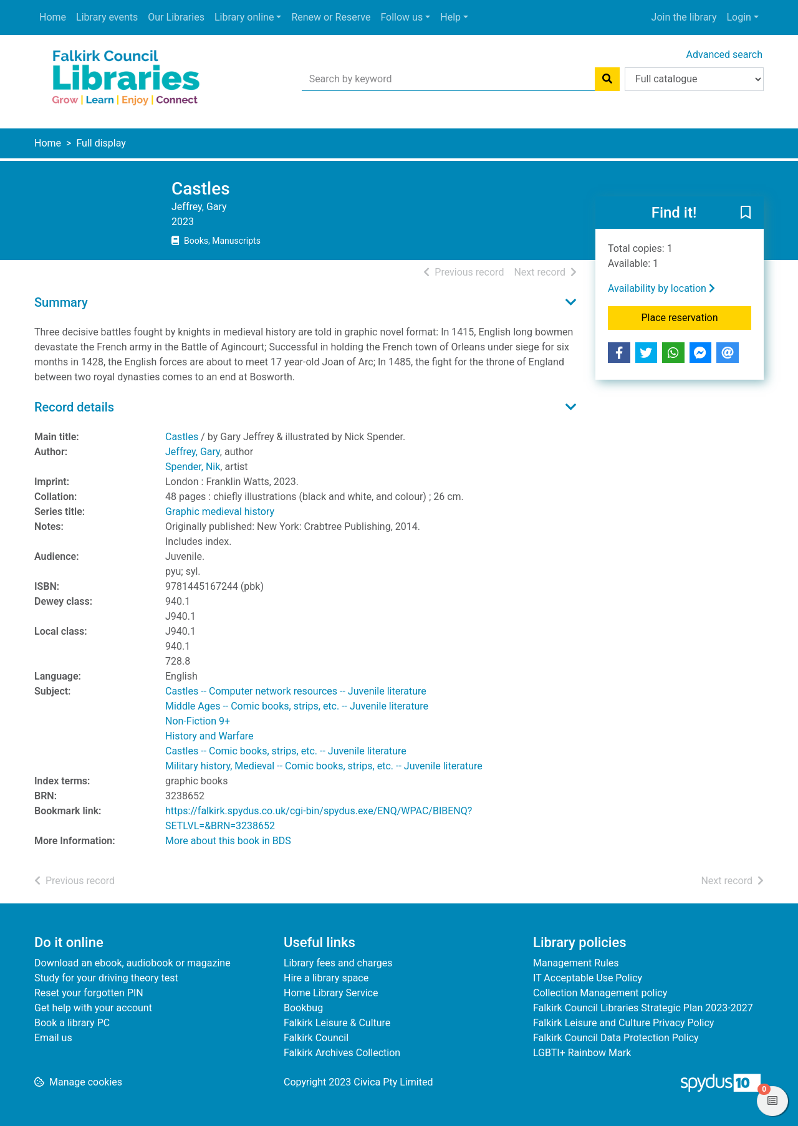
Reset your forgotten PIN (88, 993)
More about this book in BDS (228, 841)
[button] (745, 213)
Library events (107, 17)
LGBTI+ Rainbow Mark (582, 1053)
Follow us (401, 17)
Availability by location (661, 288)
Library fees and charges (338, 963)
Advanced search (724, 54)
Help (450, 17)
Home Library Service (331, 993)
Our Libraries (176, 17)
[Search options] (694, 79)
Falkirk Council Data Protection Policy (616, 1038)
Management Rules (576, 963)
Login (738, 17)
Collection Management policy (600, 993)
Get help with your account (93, 1008)
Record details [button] (74, 407)
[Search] (607, 79)
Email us (53, 1038)
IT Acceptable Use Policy (587, 978)
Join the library (684, 17)
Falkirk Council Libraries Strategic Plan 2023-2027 (643, 1008)
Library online (244, 17)
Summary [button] (61, 302)
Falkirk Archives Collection (342, 1053)
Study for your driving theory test (106, 978)
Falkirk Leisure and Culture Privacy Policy (623, 1023)
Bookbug (303, 1008)
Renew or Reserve (330, 17)
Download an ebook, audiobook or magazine (132, 963)
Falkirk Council (316, 1038)
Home (52, 17)
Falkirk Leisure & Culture (337, 1023)
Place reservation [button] (697, 317)
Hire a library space (326, 978)
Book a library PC (72, 1023)
